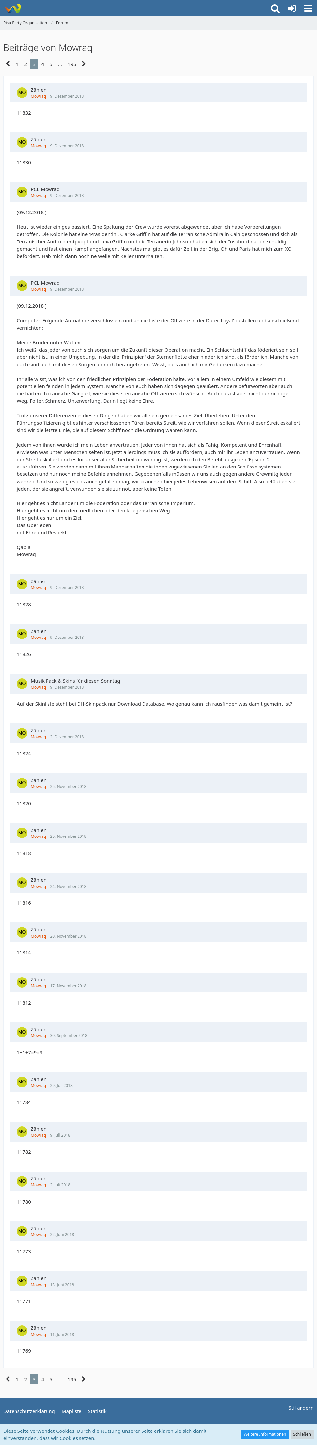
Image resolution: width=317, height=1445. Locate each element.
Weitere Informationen (265, 1434)
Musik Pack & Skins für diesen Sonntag (75, 680)
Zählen (39, 89)
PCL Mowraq (45, 189)
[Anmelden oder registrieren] (292, 8)
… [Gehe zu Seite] (60, 64)
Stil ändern (301, 1407)
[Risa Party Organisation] (12, 8)
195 (72, 64)
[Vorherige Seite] (8, 64)
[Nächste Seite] (84, 64)
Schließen (302, 1434)
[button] (308, 8)
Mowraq (38, 96)
